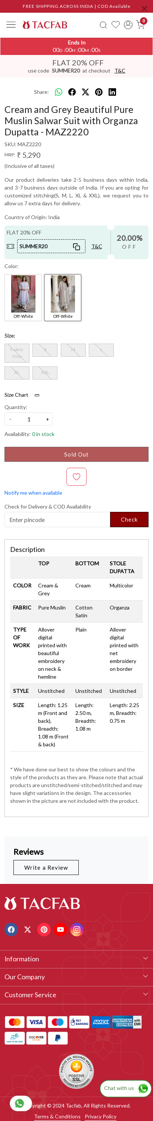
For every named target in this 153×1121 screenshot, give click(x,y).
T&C (120, 70)
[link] (103, 24)
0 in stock (43, 434)
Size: (9, 335)
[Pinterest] (45, 928)
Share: (41, 92)
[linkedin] (112, 92)
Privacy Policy (100, 1116)
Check (129, 519)
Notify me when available (33, 492)
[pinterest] (99, 92)
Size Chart (24, 394)
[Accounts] (128, 25)
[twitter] (85, 92)
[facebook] (72, 92)
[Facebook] (12, 928)
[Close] (144, 8)
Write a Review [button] (46, 867)
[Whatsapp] (58, 92)
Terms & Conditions (57, 1116)
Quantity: (15, 407)
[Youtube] (61, 928)
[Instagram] (77, 928)
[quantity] (28, 419)
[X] (28, 928)
